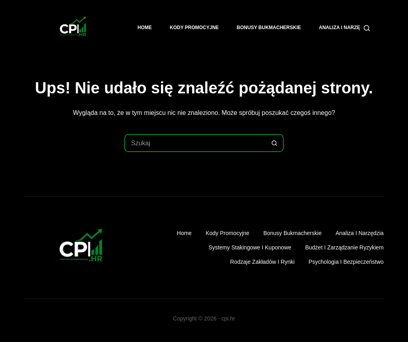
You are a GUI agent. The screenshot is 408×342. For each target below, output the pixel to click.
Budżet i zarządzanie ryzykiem (344, 247)
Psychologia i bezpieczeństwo (345, 262)
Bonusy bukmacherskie (269, 27)
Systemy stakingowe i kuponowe (249, 247)
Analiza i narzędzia (345, 27)
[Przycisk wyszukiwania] (275, 143)
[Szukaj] (367, 28)
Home (144, 27)
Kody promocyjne (194, 27)
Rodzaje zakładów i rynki (262, 262)
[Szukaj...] (195, 143)
